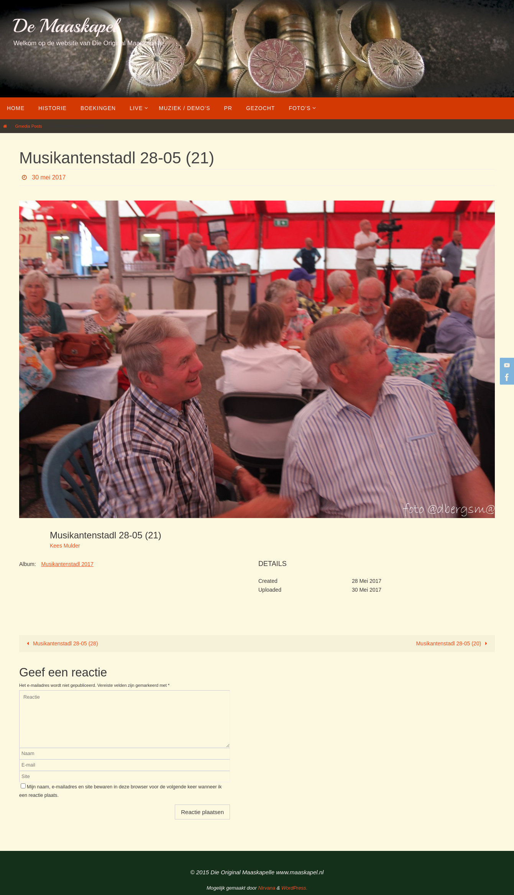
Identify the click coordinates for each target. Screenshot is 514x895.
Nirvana (266, 888)
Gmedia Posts (28, 126)
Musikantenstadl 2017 (67, 564)
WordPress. (294, 888)
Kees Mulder (65, 546)
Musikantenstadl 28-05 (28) (61, 643)
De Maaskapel (65, 26)
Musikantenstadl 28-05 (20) (453, 643)
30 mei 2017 (49, 177)
